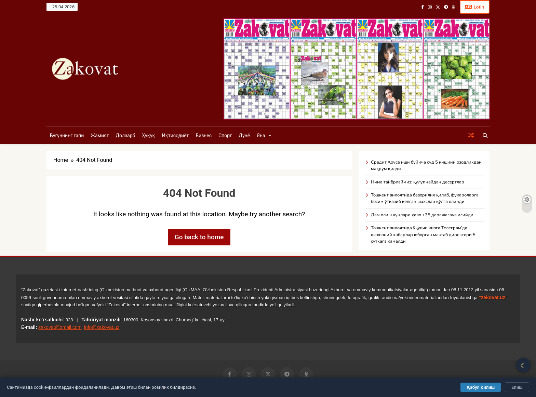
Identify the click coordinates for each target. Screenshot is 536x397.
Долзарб (125, 136)
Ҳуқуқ (148, 136)
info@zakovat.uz (102, 327)
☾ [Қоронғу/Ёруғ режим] (523, 365)
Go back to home (199, 237)
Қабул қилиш (481, 387)
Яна (264, 135)
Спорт (225, 136)
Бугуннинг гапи (67, 136)
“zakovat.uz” (493, 297)
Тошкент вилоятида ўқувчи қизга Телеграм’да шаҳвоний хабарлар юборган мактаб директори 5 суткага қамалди (423, 235)
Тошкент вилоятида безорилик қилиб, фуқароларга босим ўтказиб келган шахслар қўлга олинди (425, 198)
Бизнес (204, 136)
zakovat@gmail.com (59, 327)
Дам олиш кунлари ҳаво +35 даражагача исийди (422, 215)
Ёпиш (517, 387)
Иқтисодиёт (175, 136)
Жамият (100, 136)
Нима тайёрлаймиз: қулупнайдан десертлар (417, 182)
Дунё (244, 136)
